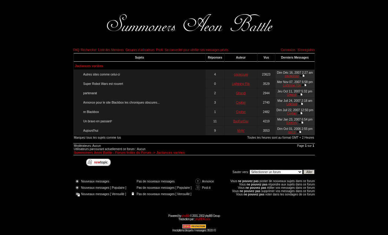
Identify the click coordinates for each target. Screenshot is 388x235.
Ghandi (241, 93)
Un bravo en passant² (97, 121)
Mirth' (241, 130)
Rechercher (89, 50)
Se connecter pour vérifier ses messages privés (197, 50)
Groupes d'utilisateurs (139, 50)
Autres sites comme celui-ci (101, 74)
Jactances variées (89, 66)
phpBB (185, 215)
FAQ (76, 50)
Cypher (241, 102)
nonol (291, 132)
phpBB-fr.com (202, 219)
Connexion (288, 50)
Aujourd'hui (90, 130)
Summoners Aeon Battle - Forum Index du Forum (113, 152)
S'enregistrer (306, 50)
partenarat (90, 93)
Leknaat (291, 104)
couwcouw (241, 74)
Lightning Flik (241, 83)
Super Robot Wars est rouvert (103, 83)
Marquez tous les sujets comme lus (97, 137)
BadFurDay (241, 121)
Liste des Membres (110, 50)
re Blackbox (91, 112)
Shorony (291, 122)
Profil (159, 50)
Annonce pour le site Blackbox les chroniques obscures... (121, 102)
